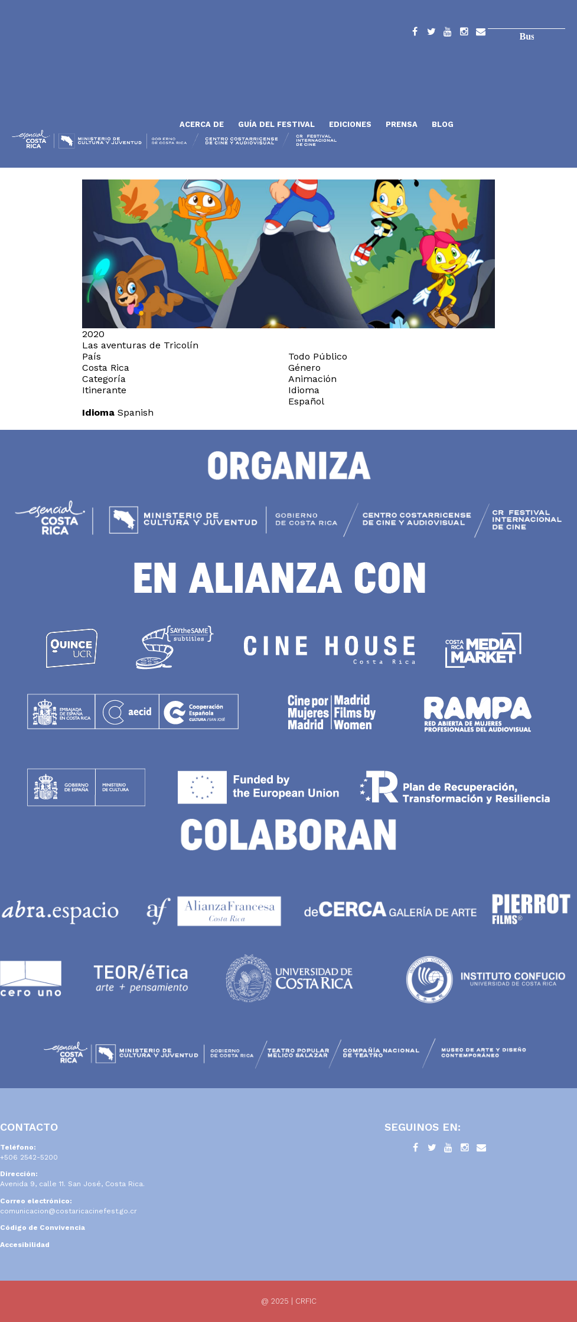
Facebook (415, 34)
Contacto (481, 34)
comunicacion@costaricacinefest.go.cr (68, 1211)
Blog (443, 124)
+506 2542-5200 (29, 1157)
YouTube (448, 34)
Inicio (91, 96)
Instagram (464, 34)
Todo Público (317, 356)
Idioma (98, 412)
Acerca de (202, 124)
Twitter (431, 34)
